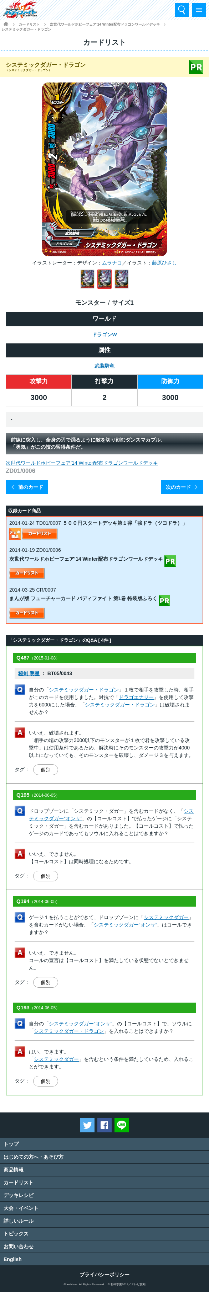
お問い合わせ (19, 1246)
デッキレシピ (19, 1195)
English (13, 1259)
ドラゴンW (104, 334)
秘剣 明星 (29, 673)
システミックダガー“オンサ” (125, 925)
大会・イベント (21, 1208)
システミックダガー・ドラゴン (84, 690)
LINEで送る (121, 1125)
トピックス (16, 1234)
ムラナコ (112, 263)
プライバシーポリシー (104, 1274)
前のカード (30, 487)
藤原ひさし (164, 263)
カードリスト (29, 24)
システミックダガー (166, 917)
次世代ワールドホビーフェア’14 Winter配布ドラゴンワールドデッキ (105, 24)
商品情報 (14, 1170)
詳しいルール (19, 1221)
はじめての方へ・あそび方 (33, 1157)
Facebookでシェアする (104, 1125)
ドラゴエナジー (136, 697)
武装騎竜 (104, 366)
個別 (46, 770)
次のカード (178, 487)
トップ (11, 1144)
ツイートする (87, 1125)
